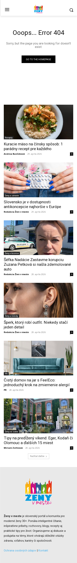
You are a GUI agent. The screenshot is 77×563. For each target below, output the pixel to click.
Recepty (8, 137)
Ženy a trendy (11, 316)
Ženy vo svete (11, 431)
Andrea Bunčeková (14, 153)
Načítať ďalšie (38, 456)
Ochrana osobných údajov (20, 550)
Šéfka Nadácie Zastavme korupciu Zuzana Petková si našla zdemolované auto (37, 264)
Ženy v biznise (12, 253)
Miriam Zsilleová (13, 447)
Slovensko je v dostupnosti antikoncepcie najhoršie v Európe (32, 204)
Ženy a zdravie (12, 195)
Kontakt (43, 550)
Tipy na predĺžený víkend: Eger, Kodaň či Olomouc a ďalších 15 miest (38, 440)
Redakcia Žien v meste (16, 211)
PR (6, 373)
